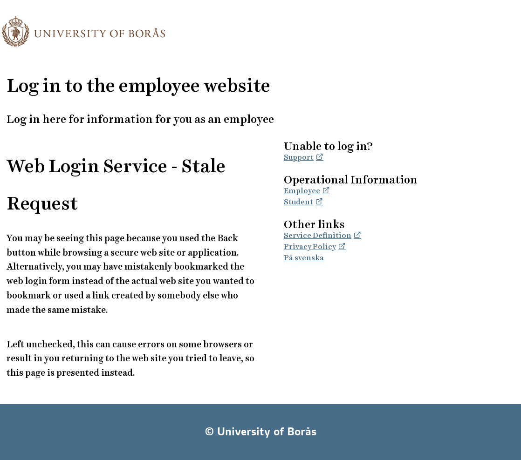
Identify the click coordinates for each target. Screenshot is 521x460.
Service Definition (317, 235)
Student (298, 201)
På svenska (304, 257)
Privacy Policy (310, 246)
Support (299, 157)
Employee (302, 190)
